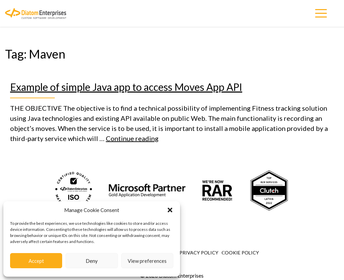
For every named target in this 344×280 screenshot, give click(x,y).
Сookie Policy (240, 252)
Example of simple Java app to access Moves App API (126, 87)
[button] (170, 210)
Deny (92, 261)
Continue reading (132, 138)
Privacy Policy (198, 252)
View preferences (147, 261)
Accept (36, 261)
